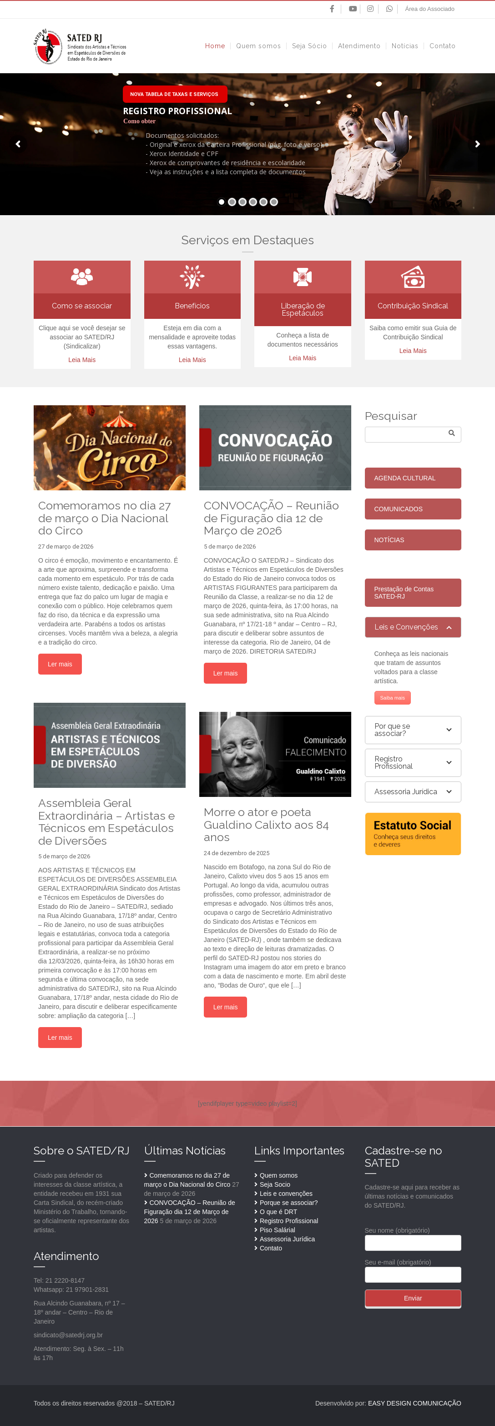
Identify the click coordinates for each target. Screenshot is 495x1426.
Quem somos (279, 1175)
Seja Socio (275, 1184)
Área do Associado (430, 8)
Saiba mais (392, 697)
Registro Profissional (289, 1220)
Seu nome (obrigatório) (413, 1236)
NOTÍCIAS (389, 540)
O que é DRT (278, 1211)
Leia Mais (82, 359)
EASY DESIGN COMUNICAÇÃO (414, 1403)
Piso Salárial (277, 1230)
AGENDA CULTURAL (405, 478)
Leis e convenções (286, 1193)
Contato (271, 1248)
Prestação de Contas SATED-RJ (404, 592)
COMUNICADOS (398, 509)
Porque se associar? (289, 1202)
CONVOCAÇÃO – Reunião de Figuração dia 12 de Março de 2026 (189, 1211)
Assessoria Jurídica (287, 1239)
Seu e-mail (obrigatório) (413, 1268)
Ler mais (60, 664)
